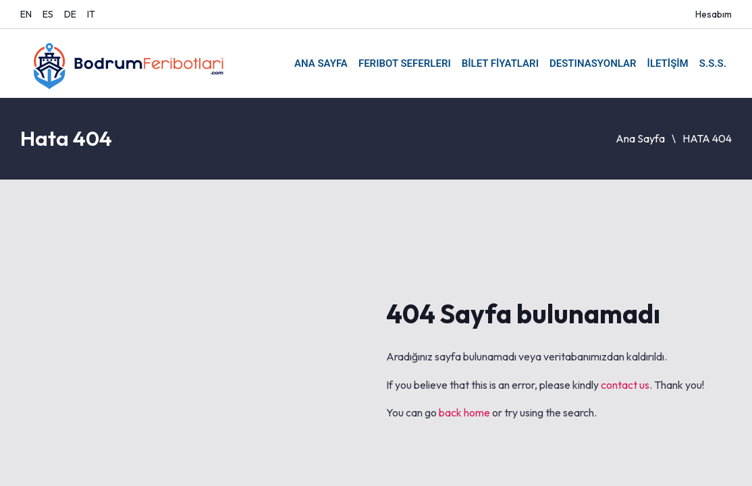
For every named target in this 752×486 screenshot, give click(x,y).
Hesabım (713, 14)
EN (26, 14)
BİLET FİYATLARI (500, 63)
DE (70, 14)
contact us (625, 385)
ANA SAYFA (321, 63)
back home (464, 412)
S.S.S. (712, 63)
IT (91, 14)
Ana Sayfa (640, 138)
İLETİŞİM (668, 63)
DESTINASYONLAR (593, 63)
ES (48, 14)
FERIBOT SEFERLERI (404, 63)
